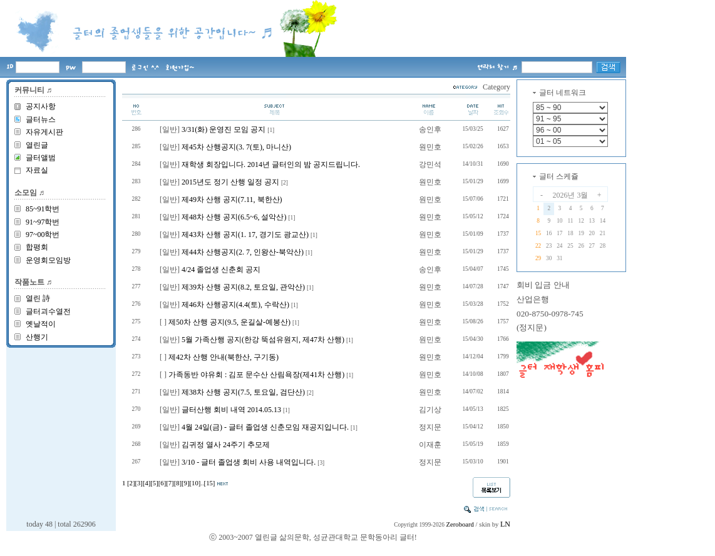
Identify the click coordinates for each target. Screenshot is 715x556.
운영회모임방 (48, 260)
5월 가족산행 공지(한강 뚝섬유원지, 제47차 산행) (263, 339)
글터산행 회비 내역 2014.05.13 (231, 409)
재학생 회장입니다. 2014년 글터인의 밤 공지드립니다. (271, 164)
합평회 (37, 247)
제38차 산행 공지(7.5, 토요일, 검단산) (243, 392)
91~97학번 (43, 222)
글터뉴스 (41, 119)
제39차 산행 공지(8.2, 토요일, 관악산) (243, 287)
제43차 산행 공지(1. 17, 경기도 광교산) (245, 234)
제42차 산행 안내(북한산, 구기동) (223, 357)
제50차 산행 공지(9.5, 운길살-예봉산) (229, 322)
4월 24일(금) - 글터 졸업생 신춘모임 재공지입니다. (265, 427)
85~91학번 (43, 209)
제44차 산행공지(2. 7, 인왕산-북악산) (243, 252)
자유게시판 (44, 132)
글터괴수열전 (48, 311)
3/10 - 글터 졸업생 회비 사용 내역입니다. (249, 462)
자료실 (37, 170)
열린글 (37, 145)
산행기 (37, 337)
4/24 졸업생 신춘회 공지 (221, 269)
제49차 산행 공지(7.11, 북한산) (232, 199)
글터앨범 (41, 157)
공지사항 (41, 106)
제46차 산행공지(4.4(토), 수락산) (235, 304)
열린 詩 (38, 298)
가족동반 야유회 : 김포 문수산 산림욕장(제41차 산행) (256, 374)
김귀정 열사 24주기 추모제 (226, 444)
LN (505, 524)
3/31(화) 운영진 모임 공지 (223, 129)
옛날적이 (41, 324)
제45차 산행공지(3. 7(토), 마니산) (236, 147)
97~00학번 (43, 234)
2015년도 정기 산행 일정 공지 (230, 182)
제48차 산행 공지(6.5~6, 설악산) (234, 217)
